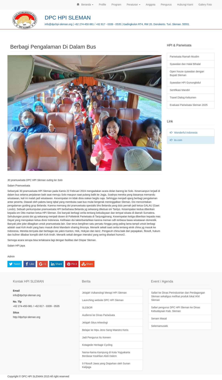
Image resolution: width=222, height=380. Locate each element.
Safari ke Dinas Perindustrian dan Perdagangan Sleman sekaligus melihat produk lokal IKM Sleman (178, 296)
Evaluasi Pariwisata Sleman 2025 (189, 105)
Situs (16, 312)
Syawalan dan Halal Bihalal (185, 64)
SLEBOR (87, 307)
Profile (102, 4)
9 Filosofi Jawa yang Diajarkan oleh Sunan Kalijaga (106, 365)
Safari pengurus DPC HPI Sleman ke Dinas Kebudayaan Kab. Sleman (175, 309)
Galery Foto (205, 4)
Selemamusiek (159, 326)
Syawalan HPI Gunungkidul (185, 82)
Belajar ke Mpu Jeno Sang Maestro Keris (105, 330)
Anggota (150, 4)
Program (116, 4)
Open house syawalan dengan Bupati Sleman (187, 73)
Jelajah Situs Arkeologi (95, 322)
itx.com (176, 140)
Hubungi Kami (185, 4)
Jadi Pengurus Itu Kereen (96, 337)
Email (16, 290)
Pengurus (166, 4)
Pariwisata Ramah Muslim (184, 56)
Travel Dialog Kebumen (183, 97)
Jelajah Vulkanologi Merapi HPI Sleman (104, 292)
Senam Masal (159, 318)
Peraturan (133, 4)
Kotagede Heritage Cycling (97, 344)
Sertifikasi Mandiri (180, 90)
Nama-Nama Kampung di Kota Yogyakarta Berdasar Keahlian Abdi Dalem (106, 354)
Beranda (85, 4)
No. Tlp (17, 301)
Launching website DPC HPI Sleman (103, 300)
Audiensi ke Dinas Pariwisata (98, 315)
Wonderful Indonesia (183, 132)
